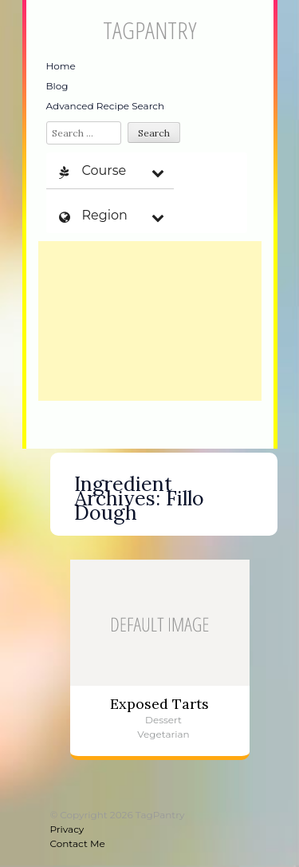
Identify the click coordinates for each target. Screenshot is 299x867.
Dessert (163, 720)
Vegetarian (163, 734)
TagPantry (149, 30)
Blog (57, 86)
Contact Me (77, 843)
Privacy (67, 829)
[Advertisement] (150, 321)
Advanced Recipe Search (105, 106)
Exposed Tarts (159, 704)
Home (61, 66)
